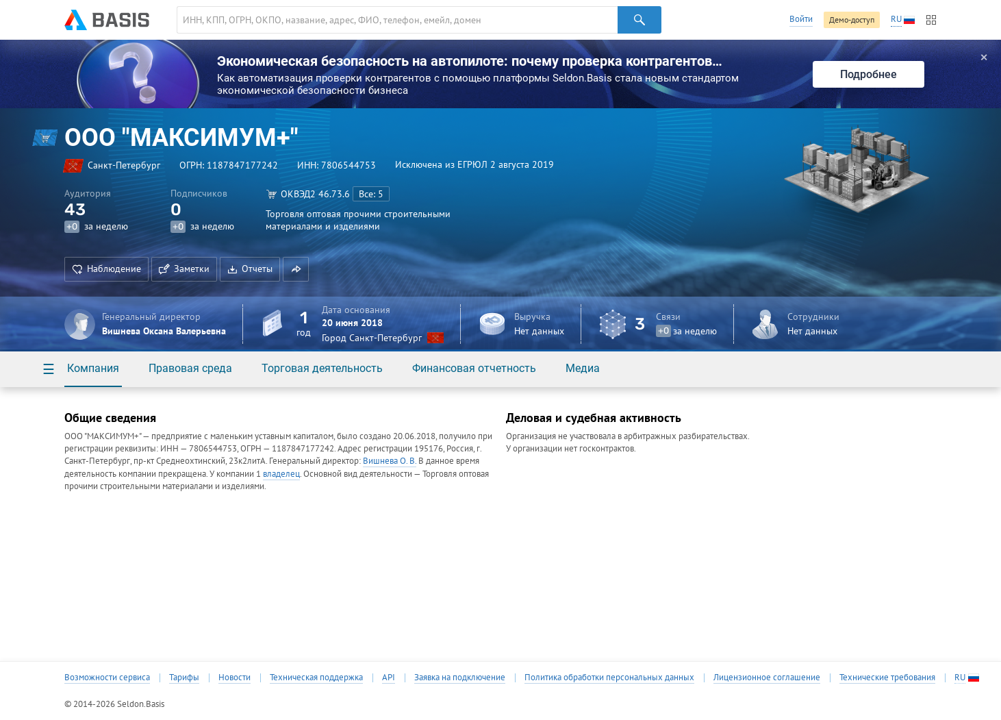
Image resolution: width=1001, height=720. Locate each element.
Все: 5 (371, 194)
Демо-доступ (851, 19)
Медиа (583, 368)
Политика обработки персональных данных (609, 677)
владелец (281, 474)
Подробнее (868, 74)
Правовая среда (190, 368)
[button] (296, 269)
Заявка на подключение (459, 677)
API (388, 677)
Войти (801, 19)
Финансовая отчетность (474, 368)
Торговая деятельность (322, 368)
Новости (234, 677)
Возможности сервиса (107, 677)
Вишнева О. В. (389, 461)
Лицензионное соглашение (766, 677)
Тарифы (184, 677)
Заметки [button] (184, 268)
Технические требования (887, 677)
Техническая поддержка (316, 677)
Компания (93, 368)
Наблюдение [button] (106, 268)
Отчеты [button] (250, 268)
